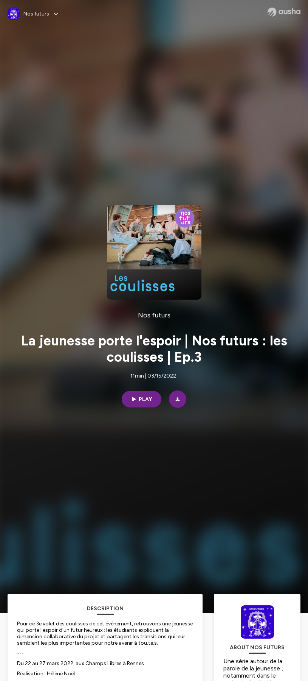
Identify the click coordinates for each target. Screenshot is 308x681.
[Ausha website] (284, 12)
